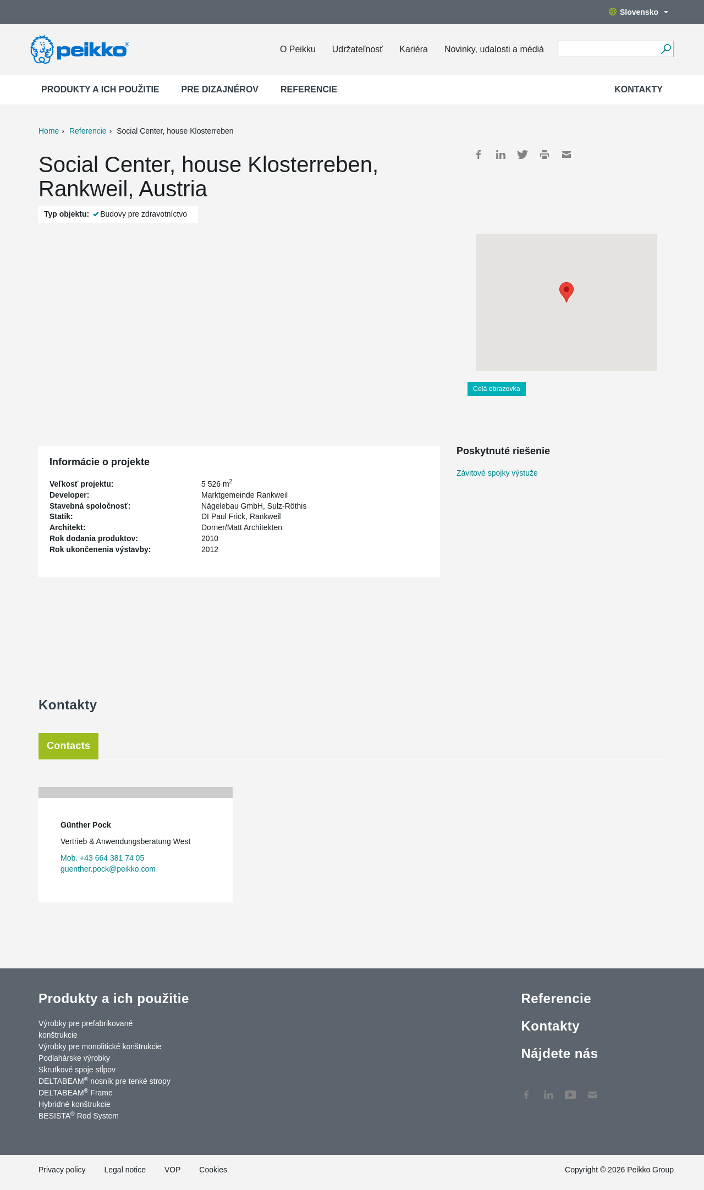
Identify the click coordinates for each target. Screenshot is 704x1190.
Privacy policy (62, 1169)
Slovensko (638, 12)
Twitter (522, 154)
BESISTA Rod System (78, 1115)
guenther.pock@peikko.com (108, 868)
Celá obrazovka (496, 389)
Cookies (213, 1169)
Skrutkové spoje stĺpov (77, 1069)
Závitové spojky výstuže (497, 473)
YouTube (570, 1089)
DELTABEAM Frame (75, 1092)
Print (544, 154)
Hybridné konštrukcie (74, 1104)
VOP (172, 1169)
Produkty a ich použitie (100, 89)
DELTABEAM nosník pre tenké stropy (104, 1081)
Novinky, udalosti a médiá (494, 49)
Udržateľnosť (357, 49)
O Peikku (298, 49)
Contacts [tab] (68, 745)
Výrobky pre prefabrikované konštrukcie (85, 1029)
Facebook (478, 154)
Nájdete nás (559, 1053)
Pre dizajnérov (220, 89)
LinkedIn (500, 154)
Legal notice (125, 1169)
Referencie (308, 89)
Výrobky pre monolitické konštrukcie (99, 1046)
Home (48, 130)
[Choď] (666, 49)
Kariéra (413, 49)
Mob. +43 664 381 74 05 (102, 857)
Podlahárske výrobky (74, 1058)
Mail (566, 154)
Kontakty (638, 89)
